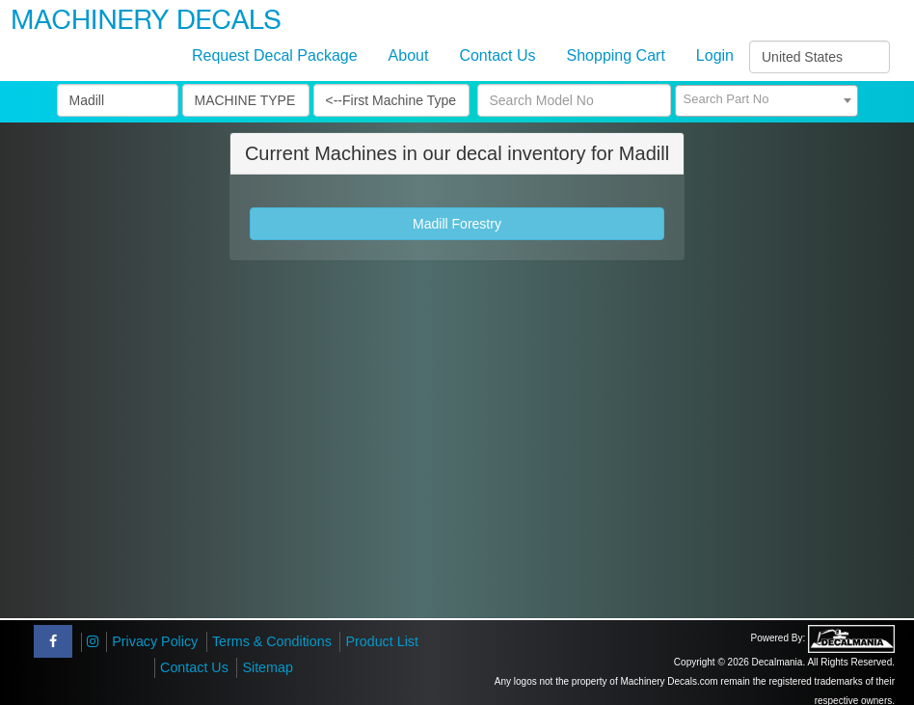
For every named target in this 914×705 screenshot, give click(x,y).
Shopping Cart (616, 55)
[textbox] (766, 99)
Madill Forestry (457, 223)
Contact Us (497, 55)
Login (715, 55)
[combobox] (766, 101)
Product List (381, 641)
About (409, 55)
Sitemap (267, 667)
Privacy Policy (155, 641)
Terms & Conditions (272, 641)
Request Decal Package (275, 55)
